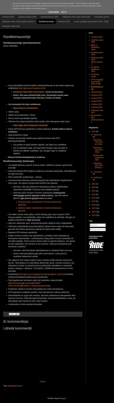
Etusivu (43, 381)
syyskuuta (98, 172)
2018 (94, 205)
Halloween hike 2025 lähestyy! (98, 165)
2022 (94, 191)
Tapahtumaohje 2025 (27, 17)
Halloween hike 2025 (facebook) (76, 17)
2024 (94, 184)
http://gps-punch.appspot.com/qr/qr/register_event (40, 274)
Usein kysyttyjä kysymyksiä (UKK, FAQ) (91, 21)
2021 (94, 194)
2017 (94, 208)
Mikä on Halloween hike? (95, 47)
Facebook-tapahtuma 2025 (95, 69)
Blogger (63, 398)
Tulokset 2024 (64, 21)
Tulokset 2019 (96, 107)
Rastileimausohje (46, 21)
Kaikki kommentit (98, 229)
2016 (94, 212)
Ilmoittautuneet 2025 (49, 17)
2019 (94, 201)
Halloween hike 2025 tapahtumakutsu (18, 21)
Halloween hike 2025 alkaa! (98, 150)
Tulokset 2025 (8, 17)
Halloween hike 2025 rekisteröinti (28, 92)
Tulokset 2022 (96, 98)
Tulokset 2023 (96, 95)
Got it (64, 12)
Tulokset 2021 (96, 101)
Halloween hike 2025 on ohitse (98, 142)
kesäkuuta (98, 177)
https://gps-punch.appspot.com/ (32, 88)
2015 (94, 215)
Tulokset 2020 (96, 104)
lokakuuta (97, 135)
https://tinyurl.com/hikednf (25, 108)
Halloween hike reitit (11, 26)
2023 (94, 187)
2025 (94, 132)
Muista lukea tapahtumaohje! (98, 157)
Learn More (53, 12)
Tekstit (93, 225)
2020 (94, 198)
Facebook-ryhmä (101, 17)
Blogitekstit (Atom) (15, 386)
